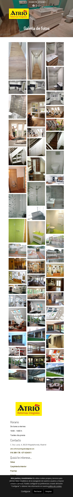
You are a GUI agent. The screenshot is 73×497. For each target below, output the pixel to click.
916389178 (33, 2)
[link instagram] (37, 5)
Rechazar (38, 491)
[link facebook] (33, 5)
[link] (19, 14)
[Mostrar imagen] (17, 61)
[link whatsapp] (40, 5)
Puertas (13, 471)
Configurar (25, 491)
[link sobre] (36, 410)
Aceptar (48, 491)
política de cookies (55, 486)
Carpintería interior (18, 466)
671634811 (42, 2)
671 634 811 (26, 452)
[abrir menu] (62, 14)
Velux (12, 462)
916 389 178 (15, 452)
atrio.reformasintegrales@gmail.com (22, 449)
